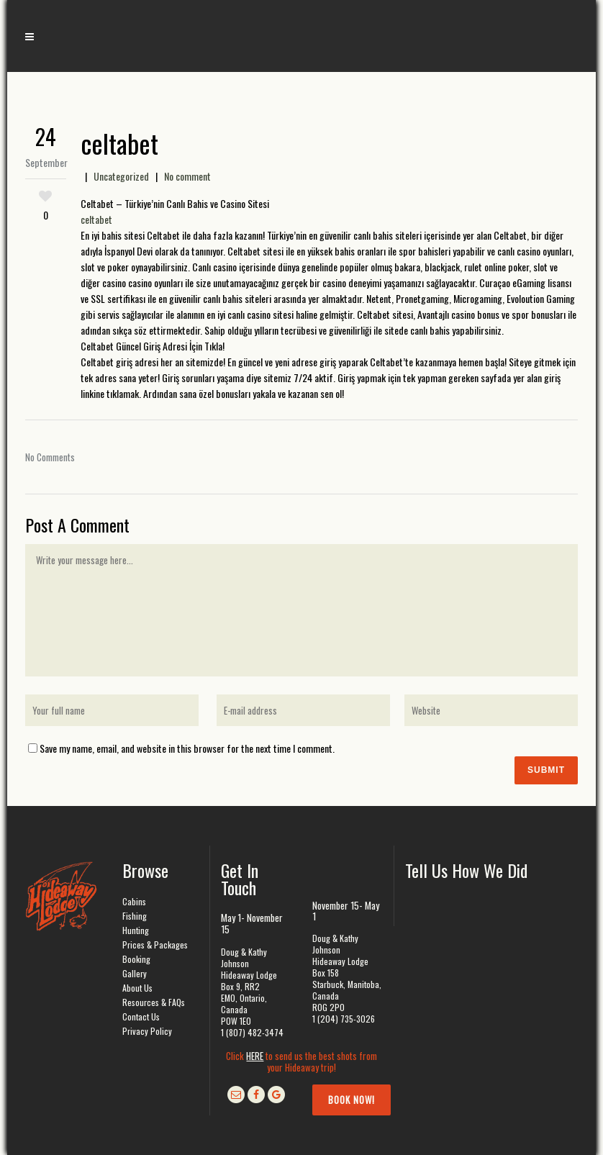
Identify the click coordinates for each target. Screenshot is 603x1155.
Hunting (135, 930)
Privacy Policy (147, 1031)
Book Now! (351, 1099)
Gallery (134, 973)
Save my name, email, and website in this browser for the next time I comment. (187, 748)
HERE (254, 1055)
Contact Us (141, 1016)
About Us (137, 988)
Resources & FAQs (153, 1002)
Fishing (134, 916)
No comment (187, 176)
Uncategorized (121, 176)
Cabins (134, 901)
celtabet (96, 219)
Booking (136, 959)
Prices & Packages (155, 944)
